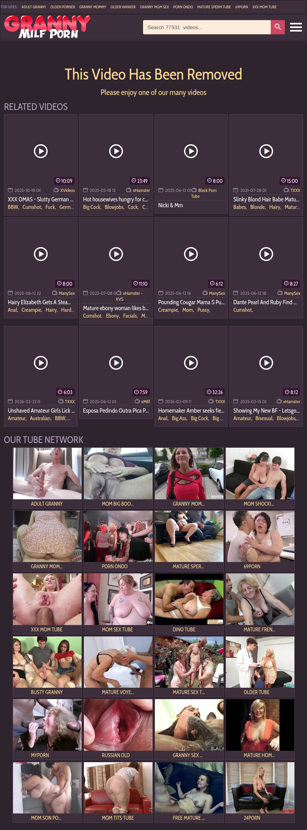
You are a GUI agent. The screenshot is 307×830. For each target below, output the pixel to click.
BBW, (14, 206)
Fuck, (51, 206)
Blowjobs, (115, 206)
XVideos (67, 190)
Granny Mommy (92, 6)
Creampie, (32, 309)
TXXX (295, 190)
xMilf (145, 401)
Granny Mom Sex (154, 6)
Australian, (41, 418)
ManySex (67, 293)
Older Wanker (123, 6)
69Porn (241, 6)
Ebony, (113, 315)
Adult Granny (34, 6)
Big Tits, (220, 418)
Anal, (13, 309)
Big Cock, (92, 206)
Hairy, (275, 206)
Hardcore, (71, 309)
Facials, (131, 315)
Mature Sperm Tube (214, 6)
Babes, (240, 206)
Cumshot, (32, 206)
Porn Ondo (183, 6)
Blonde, (258, 206)
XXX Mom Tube (264, 6)
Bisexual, (264, 418)
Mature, (292, 206)
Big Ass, (180, 418)
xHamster (141, 190)
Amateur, (18, 418)
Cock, (134, 206)
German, (68, 206)
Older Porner (62, 6)
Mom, (188, 309)
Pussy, (203, 309)
